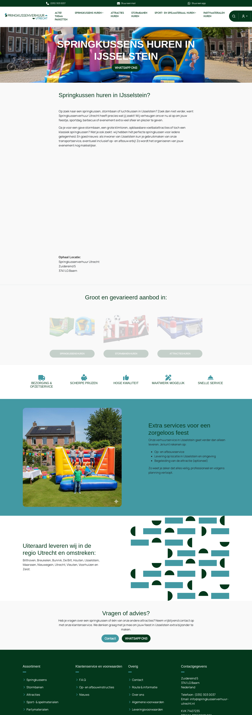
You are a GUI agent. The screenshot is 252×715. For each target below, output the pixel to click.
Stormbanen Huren (139, 14)
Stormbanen (35, 687)
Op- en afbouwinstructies (96, 687)
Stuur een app (196, 3)
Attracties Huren (117, 14)
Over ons (138, 695)
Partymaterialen (37, 709)
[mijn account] (244, 16)
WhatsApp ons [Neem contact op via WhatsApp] (126, 67)
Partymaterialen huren (214, 14)
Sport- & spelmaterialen (42, 702)
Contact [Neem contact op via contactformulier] (110, 638)
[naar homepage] (26, 16)
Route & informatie (144, 687)
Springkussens (36, 680)
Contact (137, 680)
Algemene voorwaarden (148, 702)
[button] (234, 16)
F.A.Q (82, 680)
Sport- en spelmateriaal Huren (174, 12)
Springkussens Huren (88, 12)
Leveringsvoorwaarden (147, 709)
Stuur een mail (126, 3)
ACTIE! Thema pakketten (61, 16)
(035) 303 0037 (56, 3)
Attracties (33, 695)
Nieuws (84, 695)
